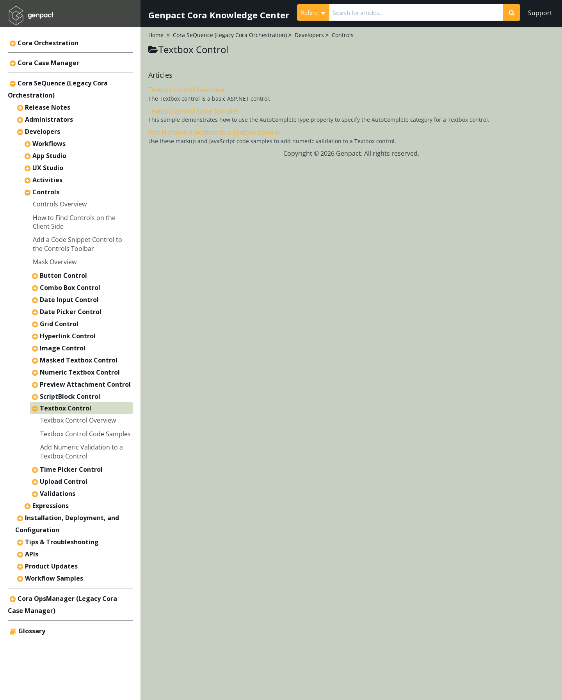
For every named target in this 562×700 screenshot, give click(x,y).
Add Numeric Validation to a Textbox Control (81, 451)
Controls (45, 192)
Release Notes (47, 107)
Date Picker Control (70, 311)
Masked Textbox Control (78, 360)
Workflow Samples (54, 578)
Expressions (50, 505)
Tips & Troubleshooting (62, 542)
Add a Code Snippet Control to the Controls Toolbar (77, 243)
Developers (42, 131)
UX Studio (47, 167)
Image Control (62, 348)
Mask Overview (54, 262)
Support (540, 13)
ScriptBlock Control (70, 396)
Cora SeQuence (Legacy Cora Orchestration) (230, 35)
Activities (47, 180)
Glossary (31, 631)
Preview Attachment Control (85, 384)
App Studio (49, 155)
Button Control (63, 275)
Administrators (49, 119)
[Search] (511, 12)
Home (156, 35)
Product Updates (51, 566)
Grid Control (59, 324)
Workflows (49, 143)
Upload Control (63, 481)
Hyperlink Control (68, 336)
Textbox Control (65, 408)
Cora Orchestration (48, 43)
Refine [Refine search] (313, 12)
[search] (416, 12)
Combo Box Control (70, 287)
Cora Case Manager (48, 63)
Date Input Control (69, 299)
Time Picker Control (71, 469)
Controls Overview (60, 204)
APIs (31, 554)
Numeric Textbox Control (80, 372)
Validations (57, 493)
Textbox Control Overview (78, 420)
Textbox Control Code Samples (85, 434)
